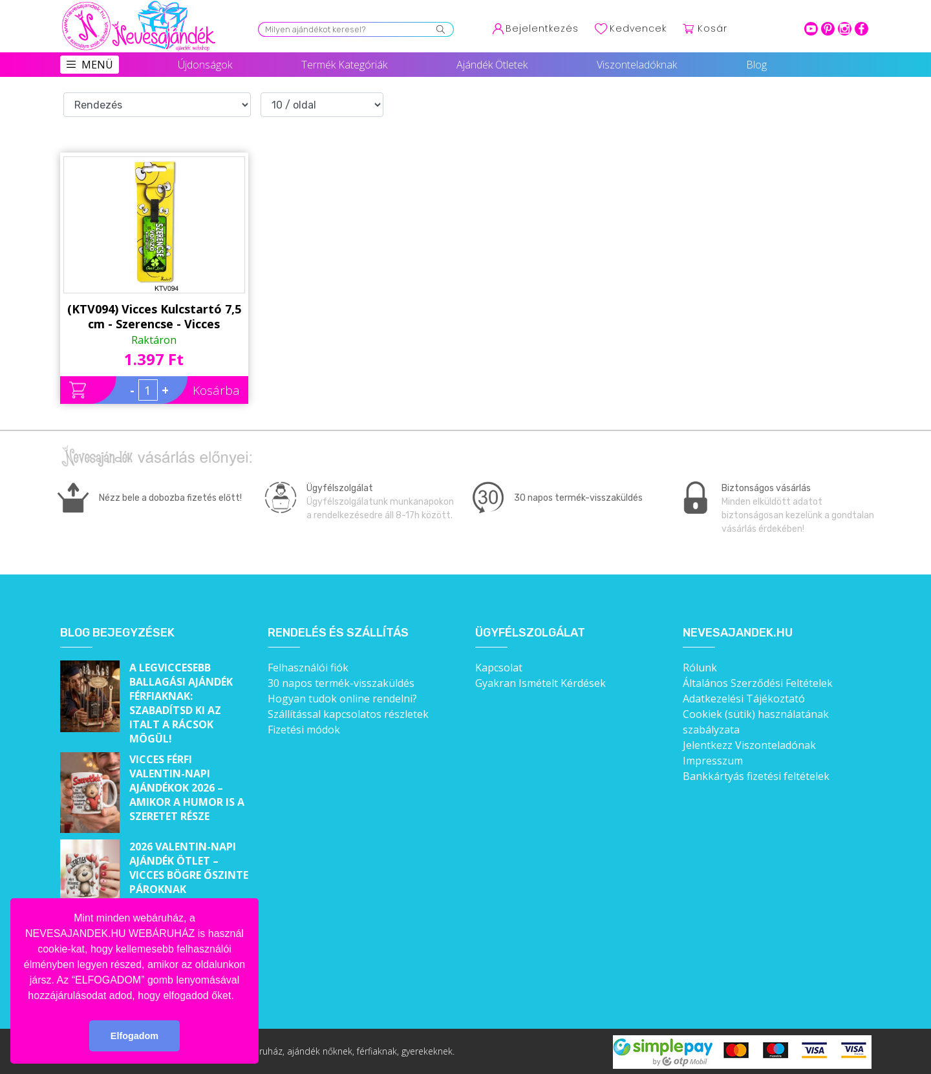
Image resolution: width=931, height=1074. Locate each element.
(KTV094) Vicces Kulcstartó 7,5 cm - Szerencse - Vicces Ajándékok (154, 316)
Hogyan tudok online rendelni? (342, 698)
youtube (811, 29)
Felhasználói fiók (308, 667)
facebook (861, 29)
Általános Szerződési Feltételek (758, 683)
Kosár (712, 28)
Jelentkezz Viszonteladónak (749, 745)
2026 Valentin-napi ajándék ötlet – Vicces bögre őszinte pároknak (188, 867)
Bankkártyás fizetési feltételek (756, 776)
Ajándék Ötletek (492, 65)
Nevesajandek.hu (738, 633)
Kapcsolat (498, 667)
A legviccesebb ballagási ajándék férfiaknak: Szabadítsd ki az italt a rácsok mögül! (181, 703)
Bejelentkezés (542, 28)
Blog (756, 65)
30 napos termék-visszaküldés (341, 683)
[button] (239, 996)
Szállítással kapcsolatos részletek (348, 714)
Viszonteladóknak (637, 65)
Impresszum (713, 760)
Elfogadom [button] (134, 1036)
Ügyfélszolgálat (530, 633)
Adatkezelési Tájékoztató (744, 698)
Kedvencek (638, 28)
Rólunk (700, 667)
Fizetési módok (304, 729)
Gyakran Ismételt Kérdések (540, 683)
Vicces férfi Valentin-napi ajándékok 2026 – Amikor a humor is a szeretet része (186, 787)
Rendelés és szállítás (338, 633)
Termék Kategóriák (344, 65)
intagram (844, 29)
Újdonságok (205, 65)
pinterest (828, 29)
